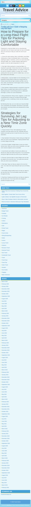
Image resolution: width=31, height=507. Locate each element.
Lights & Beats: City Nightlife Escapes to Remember (14, 196)
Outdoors (4, 245)
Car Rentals (5, 215)
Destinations (5, 223)
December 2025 (6, 288)
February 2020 (5, 460)
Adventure (4, 208)
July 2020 (4, 448)
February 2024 (5, 342)
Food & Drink (5, 233)
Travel (3, 257)
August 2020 (5, 445)
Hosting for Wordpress (24, 505)
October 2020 (5, 441)
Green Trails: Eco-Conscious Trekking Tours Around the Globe (15, 191)
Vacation (4, 267)
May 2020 (4, 453)
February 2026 (5, 284)
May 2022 (4, 394)
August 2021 (5, 416)
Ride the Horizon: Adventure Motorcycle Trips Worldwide (15, 201)
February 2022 (5, 401)
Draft (3, 225)
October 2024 (5, 323)
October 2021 (5, 411)
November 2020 (6, 438)
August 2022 (5, 387)
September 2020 (6, 443)
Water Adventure (6, 274)
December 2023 (6, 347)
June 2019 (4, 480)
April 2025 (4, 308)
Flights (12, 24)
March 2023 (5, 369)
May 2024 (4, 335)
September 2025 (6, 296)
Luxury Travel (5, 242)
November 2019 (6, 467)
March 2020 (5, 458)
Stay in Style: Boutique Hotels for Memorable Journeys (15, 199)
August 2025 (5, 298)
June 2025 (4, 303)
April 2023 (4, 367)
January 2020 (5, 463)
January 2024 (5, 345)
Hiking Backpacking (6, 235)
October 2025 (5, 293)
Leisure (3, 240)
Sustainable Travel (6, 255)
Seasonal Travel (6, 250)
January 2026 (5, 286)
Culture (3, 220)
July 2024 (4, 330)
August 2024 (5, 328)
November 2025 (6, 291)
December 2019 (6, 465)
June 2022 (4, 391)
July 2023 (4, 360)
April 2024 (4, 338)
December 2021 (6, 406)
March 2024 (5, 340)
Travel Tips (4, 262)
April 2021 (4, 426)
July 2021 (4, 418)
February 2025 (5, 313)
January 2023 (5, 374)
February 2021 (5, 431)
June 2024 (4, 333)
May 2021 (4, 423)
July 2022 (4, 389)
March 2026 (5, 281)
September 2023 (6, 355)
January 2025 (5, 315)
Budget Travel (5, 211)
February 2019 (5, 487)
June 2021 (4, 421)
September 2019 (6, 472)
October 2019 (5, 470)
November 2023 (6, 350)
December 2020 (6, 436)
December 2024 (6, 318)
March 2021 (5, 428)
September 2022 (6, 384)
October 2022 (5, 382)
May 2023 (4, 364)
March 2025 (5, 311)
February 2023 (5, 372)
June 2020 (4, 450)
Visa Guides (5, 269)
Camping (4, 213)
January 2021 (5, 433)
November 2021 (6, 409)
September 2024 (6, 325)
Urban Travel (5, 265)
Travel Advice (15, 10)
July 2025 (4, 301)
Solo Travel (4, 252)
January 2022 (5, 404)
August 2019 (5, 475)
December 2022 (6, 377)
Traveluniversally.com (6, 494)
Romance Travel (6, 247)
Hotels (3, 238)
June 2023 (4, 362)
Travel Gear (4, 260)
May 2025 (4, 306)
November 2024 (6, 320)
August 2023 (5, 357)
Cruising (4, 218)
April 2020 (4, 455)
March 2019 (5, 485)
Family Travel (5, 228)
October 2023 (5, 352)
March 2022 (5, 399)
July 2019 (4, 477)
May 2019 (4, 482)
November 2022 (6, 379)
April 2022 (4, 396)
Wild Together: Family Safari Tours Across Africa (13, 194)
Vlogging (4, 272)
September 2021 (6, 414)
